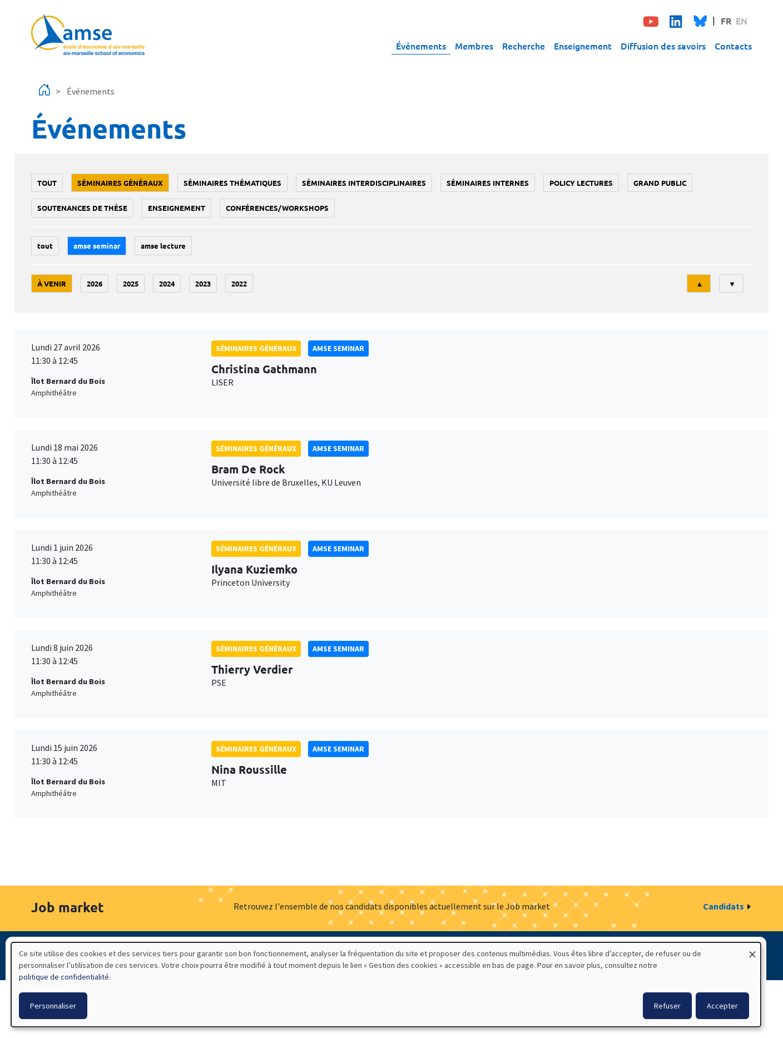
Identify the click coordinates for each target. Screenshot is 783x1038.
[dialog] (386, 984)
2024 (167, 283)
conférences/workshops (277, 207)
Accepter (722, 1006)
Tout (47, 182)
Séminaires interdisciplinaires (364, 182)
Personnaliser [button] (53, 1006)
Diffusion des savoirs (663, 45)
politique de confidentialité (64, 977)
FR (726, 20)
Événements (421, 45)
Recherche (523, 45)
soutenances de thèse (82, 207)
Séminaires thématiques (232, 182)
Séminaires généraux (120, 182)
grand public (659, 182)
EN (741, 20)
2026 (94, 283)
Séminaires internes (488, 182)
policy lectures (581, 182)
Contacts (733, 45)
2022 (239, 283)
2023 (203, 283)
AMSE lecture (163, 245)
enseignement (176, 207)
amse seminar (96, 245)
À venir (51, 283)
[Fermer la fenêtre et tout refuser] (752, 949)
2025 (130, 283)
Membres (474, 45)
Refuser (667, 1006)
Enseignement (583, 45)
